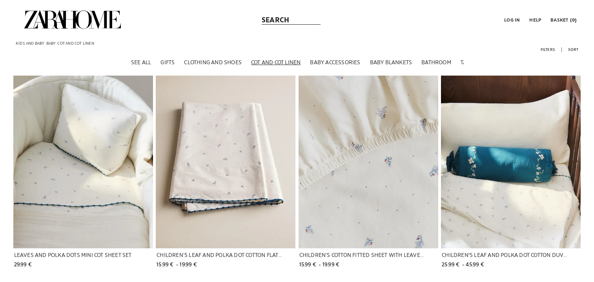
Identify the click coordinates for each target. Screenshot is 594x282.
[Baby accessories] (335, 62)
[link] (73, 19)
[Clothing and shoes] (213, 62)
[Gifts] (167, 62)
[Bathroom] (436, 62)
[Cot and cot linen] (276, 62)
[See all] (141, 62)
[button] (511, 19)
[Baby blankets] (391, 62)
